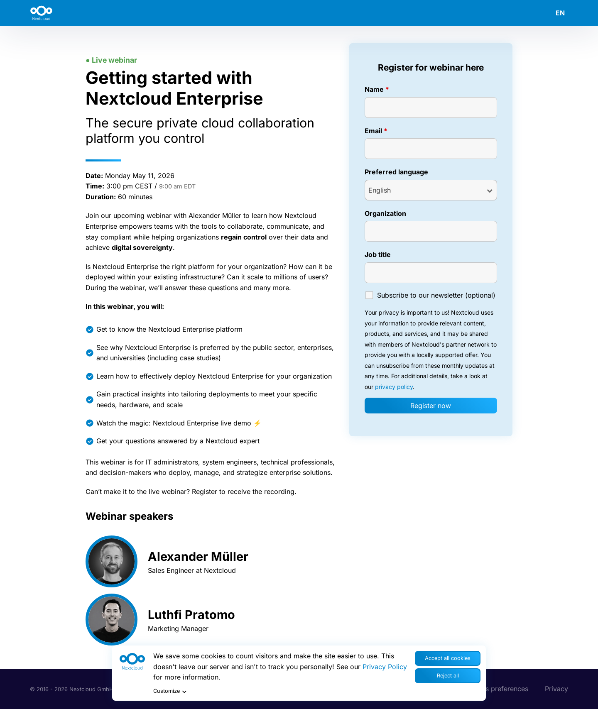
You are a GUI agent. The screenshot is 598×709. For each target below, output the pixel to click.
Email (376, 130)
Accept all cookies (448, 658)
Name (377, 89)
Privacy (556, 689)
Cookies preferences (495, 689)
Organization (385, 213)
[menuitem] (556, 13)
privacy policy (394, 386)
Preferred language (396, 172)
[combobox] (431, 190)
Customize (171, 691)
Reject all (448, 675)
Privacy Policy (385, 667)
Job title (378, 254)
